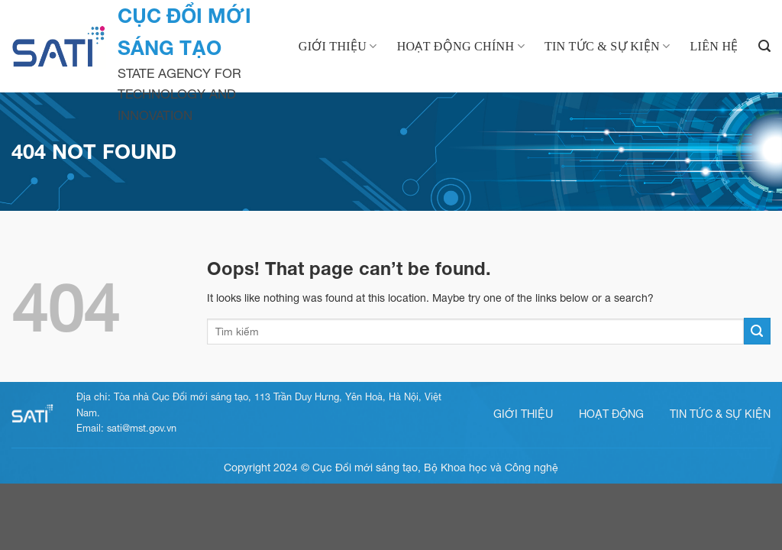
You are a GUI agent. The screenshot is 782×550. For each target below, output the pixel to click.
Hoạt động (611, 413)
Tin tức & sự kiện (720, 413)
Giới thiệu (338, 46)
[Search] (764, 46)
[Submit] (757, 331)
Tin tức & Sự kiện (607, 46)
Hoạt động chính (461, 46)
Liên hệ (714, 46)
